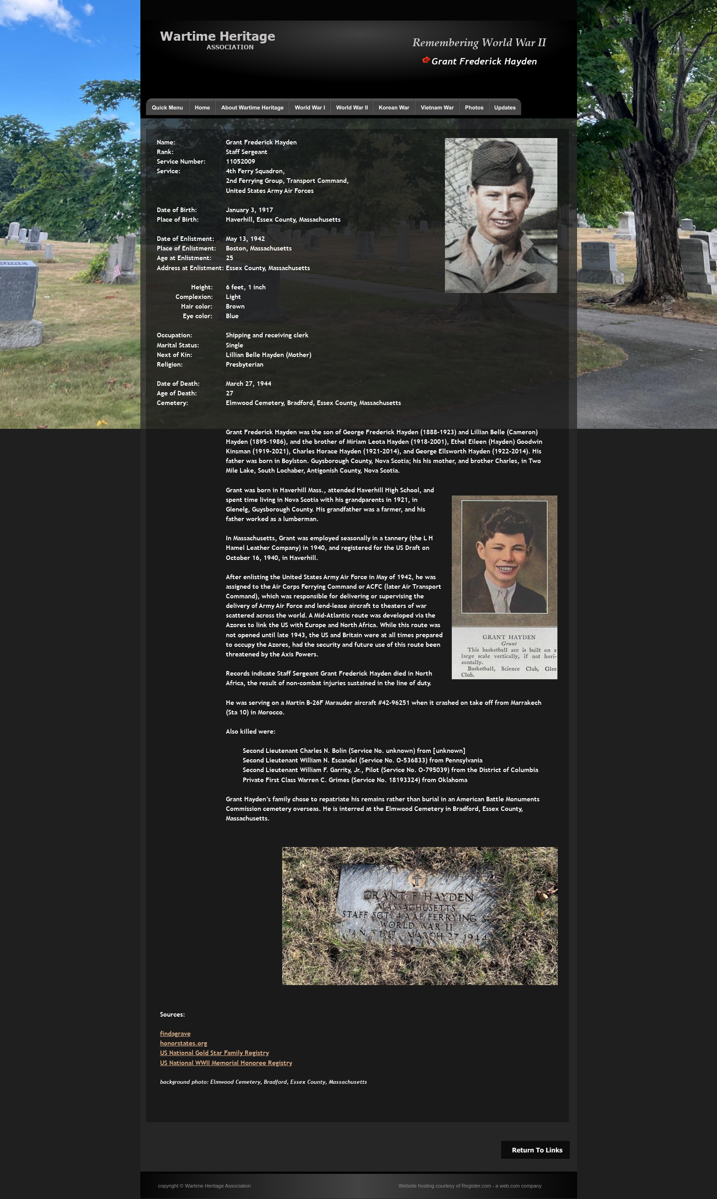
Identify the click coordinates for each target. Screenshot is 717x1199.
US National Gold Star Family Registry (214, 1053)
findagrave (175, 1033)
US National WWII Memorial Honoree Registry (226, 1063)
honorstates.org (183, 1043)
